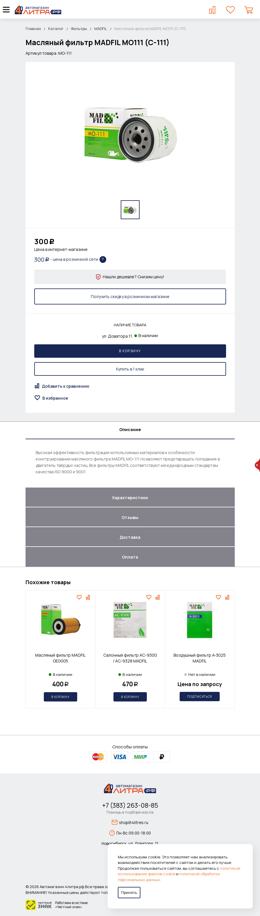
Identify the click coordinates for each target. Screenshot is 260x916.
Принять (129, 892)
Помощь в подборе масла (130, 812)
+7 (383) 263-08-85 (130, 805)
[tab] (130, 430)
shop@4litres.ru (130, 822)
